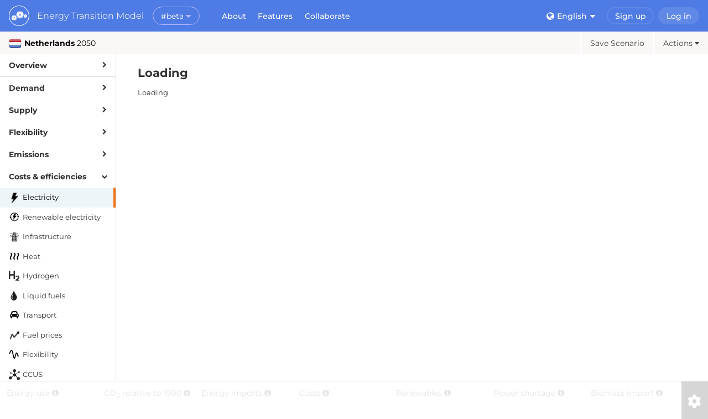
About (234, 16)
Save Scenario (617, 43)
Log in (679, 16)
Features (275, 16)
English (570, 16)
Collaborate (327, 16)
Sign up (630, 16)
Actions (681, 43)
